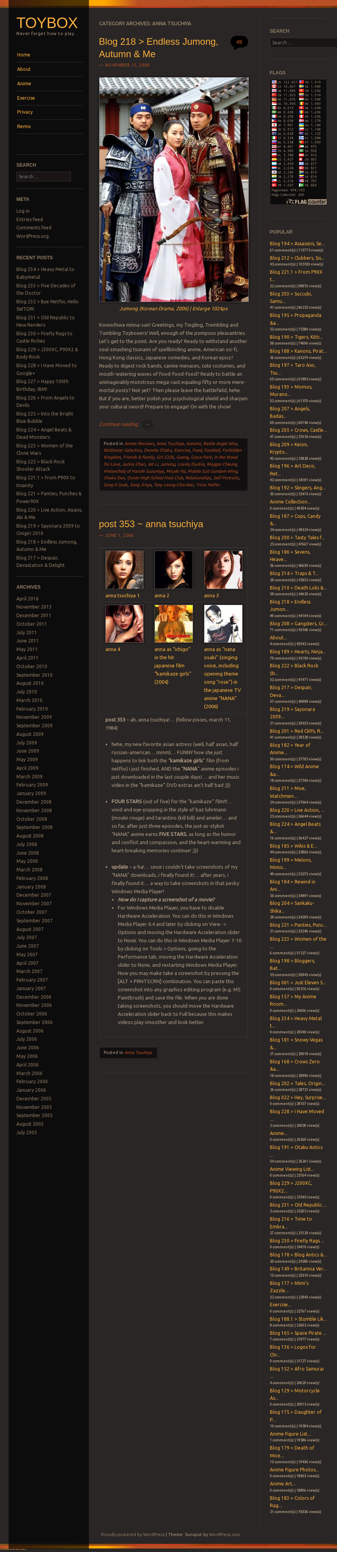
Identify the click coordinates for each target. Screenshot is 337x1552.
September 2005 (34, 1115)
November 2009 (34, 717)
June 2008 (27, 852)
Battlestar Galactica (123, 450)
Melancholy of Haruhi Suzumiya (134, 471)
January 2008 (31, 886)
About (24, 69)
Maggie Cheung (222, 464)
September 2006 (34, 1022)
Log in (23, 210)
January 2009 (31, 793)
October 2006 (31, 1013)
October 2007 (31, 912)
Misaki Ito (175, 471)
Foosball (212, 450)
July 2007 (26, 937)
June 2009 (27, 750)
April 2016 (27, 598)
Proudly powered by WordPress (133, 1534)
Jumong (167, 464)
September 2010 (34, 674)
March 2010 (29, 700)
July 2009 (26, 742)
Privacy (25, 111)
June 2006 (27, 1047)
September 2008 (34, 827)
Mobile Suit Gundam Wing (212, 471)
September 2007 (34, 920)
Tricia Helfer (208, 484)
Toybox (47, 22)
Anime (24, 83)
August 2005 (30, 1123)
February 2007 (32, 979)
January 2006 (31, 1090)
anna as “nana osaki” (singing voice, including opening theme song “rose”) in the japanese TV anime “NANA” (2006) (223, 673)
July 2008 (26, 844)
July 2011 (26, 632)
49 (239, 42)
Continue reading (126, 424)
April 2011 (27, 657)
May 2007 (27, 954)
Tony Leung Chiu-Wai (173, 484)
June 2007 (27, 945)
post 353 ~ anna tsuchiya (151, 524)
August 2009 (30, 734)
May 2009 (27, 759)
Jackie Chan (133, 464)
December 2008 (33, 801)
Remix (24, 126)
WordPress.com (224, 1534)
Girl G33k (165, 457)
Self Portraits (226, 477)
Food (197, 450)
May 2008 (27, 861)
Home (23, 54)
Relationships (198, 477)
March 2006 (29, 1073)
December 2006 (33, 996)
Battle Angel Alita (220, 443)
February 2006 (32, 1081)
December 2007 (33, 894)
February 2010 (32, 708)
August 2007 (30, 929)
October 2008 (31, 819)
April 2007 (27, 963)
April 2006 (27, 1064)
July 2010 (26, 691)
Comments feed (33, 227)
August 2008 (30, 835)
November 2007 (34, 903)
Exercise (26, 97)
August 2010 (30, 683)
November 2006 (34, 1005)
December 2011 (33, 615)
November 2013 (34, 606)
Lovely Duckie (190, 464)
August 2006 (30, 1030)
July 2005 (26, 1132)
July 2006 (26, 1039)
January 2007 (31, 988)
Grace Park (201, 457)
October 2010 (31, 666)
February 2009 (32, 784)
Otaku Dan (114, 477)
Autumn (193, 443)
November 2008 (34, 810)
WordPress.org (32, 236)
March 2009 (29, 776)
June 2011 (27, 640)
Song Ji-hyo (140, 484)
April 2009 (27, 768)
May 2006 (27, 1056)
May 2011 (27, 649)
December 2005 (33, 1098)
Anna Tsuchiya (170, 443)
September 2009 (34, 725)
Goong (182, 457)
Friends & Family (138, 457)
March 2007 (29, 971)
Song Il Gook (116, 484)
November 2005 (34, 1107)
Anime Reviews (139, 443)
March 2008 (29, 869)
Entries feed (29, 219)
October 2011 (31, 623)
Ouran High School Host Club (155, 477)
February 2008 (32, 878)
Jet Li (152, 464)
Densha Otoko (158, 450)
